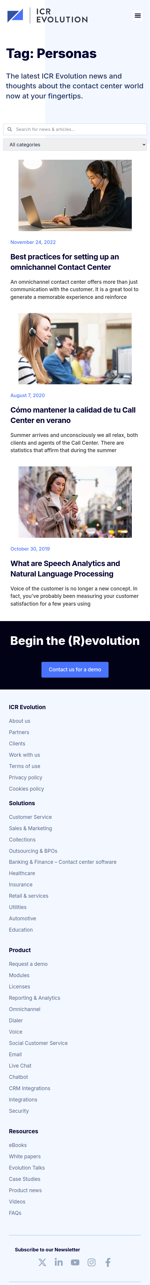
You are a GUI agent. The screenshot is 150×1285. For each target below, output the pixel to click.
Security (19, 1111)
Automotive (22, 919)
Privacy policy (25, 778)
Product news (25, 1190)
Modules (19, 975)
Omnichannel (24, 1009)
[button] (138, 16)
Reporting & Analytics (34, 998)
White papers (25, 1156)
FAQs (15, 1213)
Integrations (23, 1100)
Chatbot (18, 1077)
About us (19, 721)
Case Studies (25, 1179)
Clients (17, 744)
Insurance (21, 885)
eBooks (18, 1145)
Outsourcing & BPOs (33, 851)
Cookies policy (26, 789)
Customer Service (30, 817)
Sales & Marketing (30, 828)
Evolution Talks (27, 1168)
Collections (22, 840)
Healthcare (22, 873)
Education (21, 930)
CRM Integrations (29, 1088)
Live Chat (20, 1066)
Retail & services (28, 896)
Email (15, 1054)
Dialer (16, 1021)
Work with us (24, 755)
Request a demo (28, 964)
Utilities (18, 907)
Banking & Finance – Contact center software (63, 862)
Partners (19, 732)
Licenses (19, 987)
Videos (17, 1202)
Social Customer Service (38, 1043)
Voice (15, 1032)
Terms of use (24, 766)
